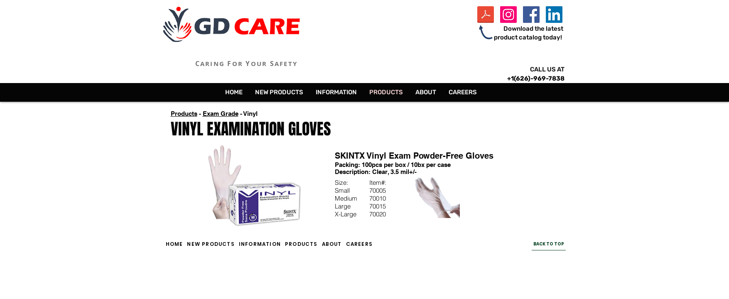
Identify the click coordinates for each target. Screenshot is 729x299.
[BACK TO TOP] (549, 244)
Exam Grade (220, 113)
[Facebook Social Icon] (531, 14)
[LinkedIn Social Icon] (554, 14)
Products (184, 113)
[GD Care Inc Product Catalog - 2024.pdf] (485, 15)
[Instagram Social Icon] (508, 14)
